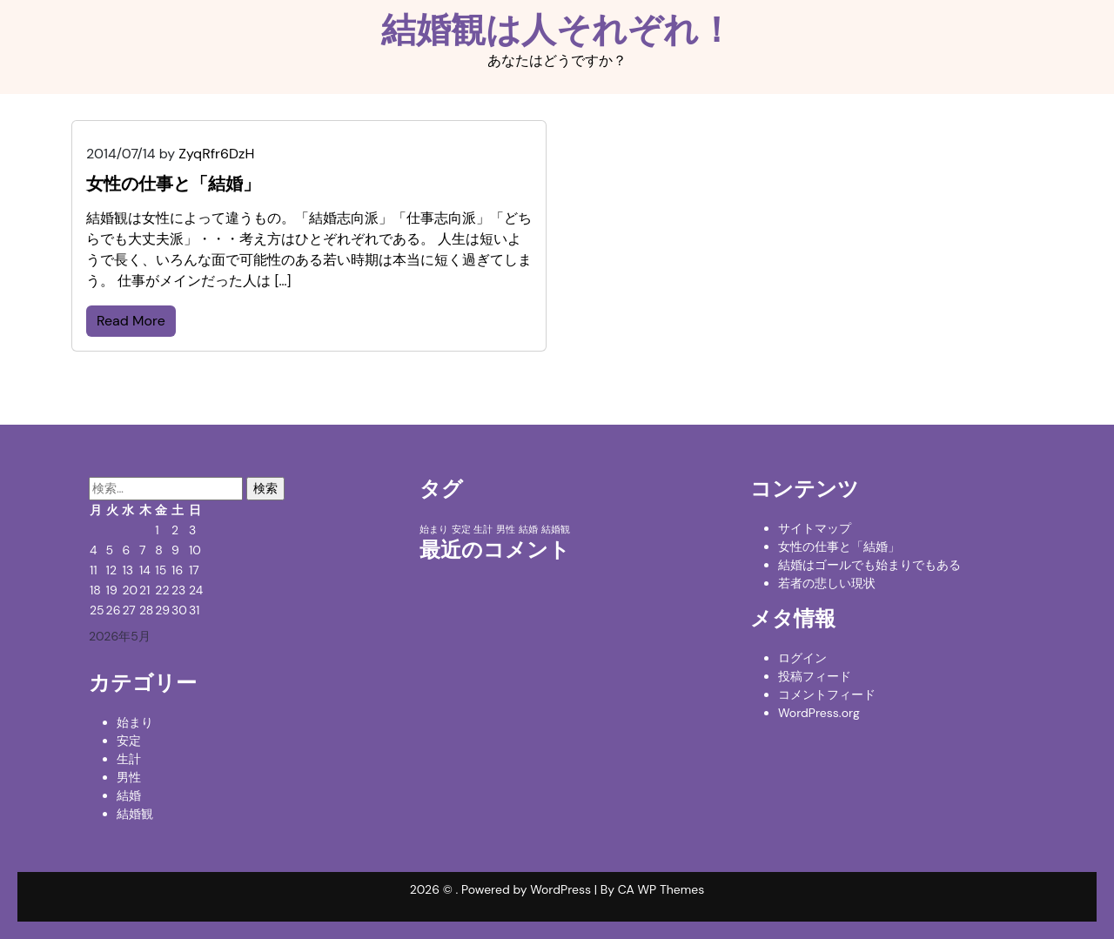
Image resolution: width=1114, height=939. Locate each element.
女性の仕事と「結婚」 (839, 546)
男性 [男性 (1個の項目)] (505, 529)
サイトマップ (814, 528)
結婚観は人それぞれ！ (557, 29)
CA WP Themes (661, 889)
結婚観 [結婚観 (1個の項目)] (555, 529)
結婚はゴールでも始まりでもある (869, 565)
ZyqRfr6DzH (216, 153)
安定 (129, 740)
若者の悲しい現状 (827, 583)
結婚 (129, 795)
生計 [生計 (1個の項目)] (483, 529)
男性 (129, 777)
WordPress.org (819, 713)
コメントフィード (827, 694)
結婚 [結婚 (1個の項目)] (528, 529)
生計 (129, 759)
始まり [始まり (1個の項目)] (433, 529)
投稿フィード (814, 676)
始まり (135, 722)
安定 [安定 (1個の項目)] (461, 529)
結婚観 (135, 814)
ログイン (802, 658)
